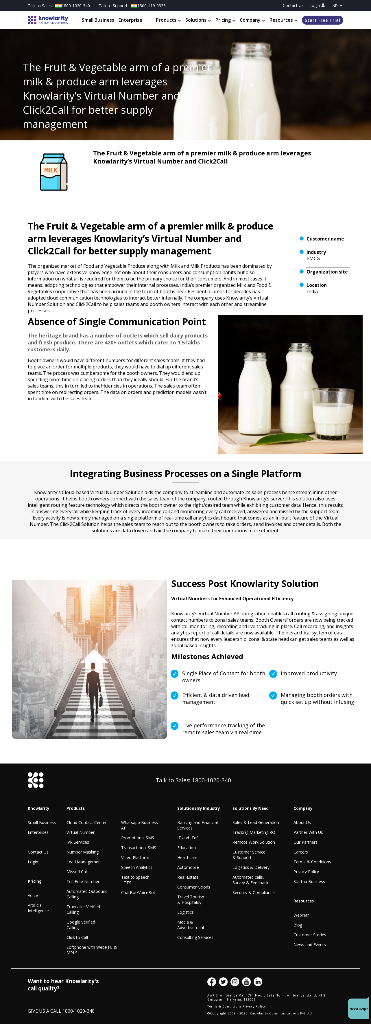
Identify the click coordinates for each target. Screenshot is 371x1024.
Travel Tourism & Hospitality (191, 899)
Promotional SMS (137, 838)
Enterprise (130, 20)
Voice (33, 895)
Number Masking (83, 852)
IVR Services (78, 842)
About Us (302, 822)
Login (317, 5)
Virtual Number (81, 832)
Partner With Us (308, 832)
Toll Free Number (83, 881)
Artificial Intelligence (38, 907)
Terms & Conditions (312, 862)
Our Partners (306, 842)
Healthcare (187, 857)
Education (186, 847)
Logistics (185, 912)
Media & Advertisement (190, 924)
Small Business (98, 20)
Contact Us (293, 5)
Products (168, 20)
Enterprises (38, 832)
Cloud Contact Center (87, 822)
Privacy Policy (306, 871)
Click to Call (77, 937)
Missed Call (77, 871)
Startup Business (309, 881)
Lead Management (84, 862)
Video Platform (135, 857)
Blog (298, 925)
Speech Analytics (136, 867)
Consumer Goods (193, 887)
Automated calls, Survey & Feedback (250, 879)
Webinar (301, 915)
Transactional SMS (138, 847)
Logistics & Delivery (251, 867)
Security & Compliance (253, 892)
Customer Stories (310, 934)
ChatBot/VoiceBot (138, 892)
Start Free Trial (322, 20)
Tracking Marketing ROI (254, 832)
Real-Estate (188, 877)
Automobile (188, 867)
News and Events (310, 944)
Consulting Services (195, 937)
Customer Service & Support (248, 854)
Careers (301, 852)
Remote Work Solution (253, 842)
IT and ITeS (188, 838)
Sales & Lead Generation (255, 822)
